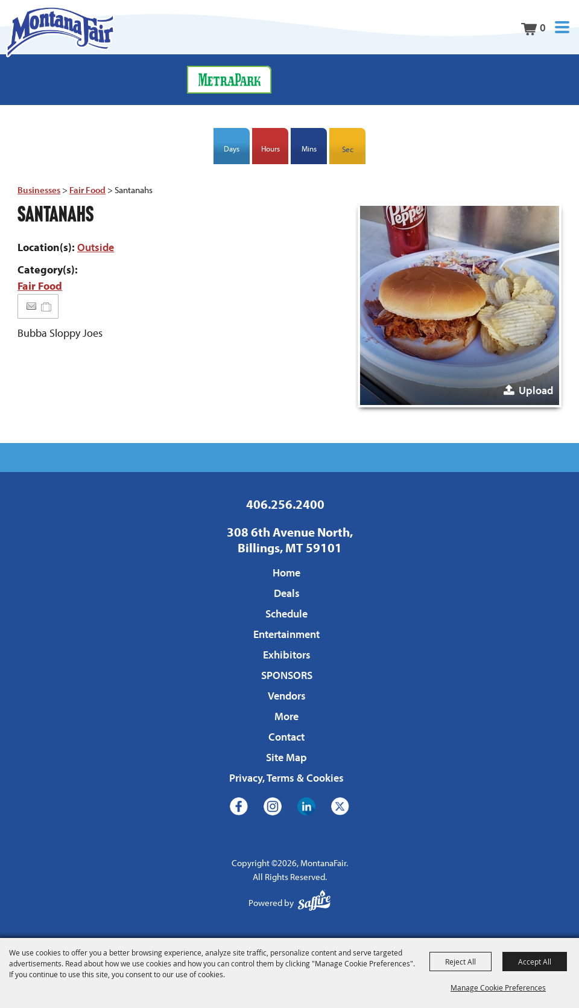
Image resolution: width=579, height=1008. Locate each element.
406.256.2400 (285, 504)
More (286, 716)
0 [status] (543, 27)
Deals (287, 593)
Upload (536, 390)
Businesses (38, 190)
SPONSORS (286, 675)
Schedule (286, 613)
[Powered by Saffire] (314, 903)
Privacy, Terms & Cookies (286, 778)
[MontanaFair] (60, 31)
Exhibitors (287, 655)
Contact (286, 737)
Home (286, 572)
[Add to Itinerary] (47, 306)
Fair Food (87, 190)
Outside (95, 247)
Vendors (287, 696)
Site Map (286, 757)
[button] (562, 27)
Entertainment (286, 634)
